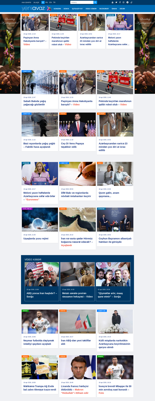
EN (50, 2)
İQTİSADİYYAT (77, 9)
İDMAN (114, 9)
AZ (43, 2)
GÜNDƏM (57, 9)
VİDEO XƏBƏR (91, 9)
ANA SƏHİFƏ (26, 2)
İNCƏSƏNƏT (104, 9)
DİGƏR (122, 9)
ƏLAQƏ (36, 2)
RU (47, 2)
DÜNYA (66, 9)
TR (54, 2)
